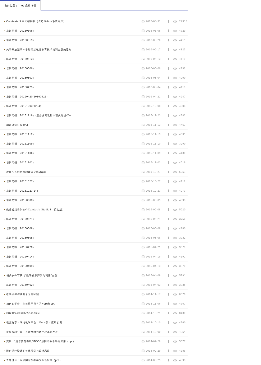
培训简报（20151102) (20, 162)
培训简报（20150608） (20, 200)
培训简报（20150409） (20, 266)
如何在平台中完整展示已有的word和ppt (30, 303)
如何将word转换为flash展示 (23, 313)
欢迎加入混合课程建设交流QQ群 (26, 171)
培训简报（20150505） (20, 237)
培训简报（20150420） (20, 247)
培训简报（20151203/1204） (24, 106)
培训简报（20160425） (20, 87)
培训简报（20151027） (20, 181)
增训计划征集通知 (17, 124)
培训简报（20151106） (20, 153)
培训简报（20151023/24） (23, 190)
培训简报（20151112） (20, 134)
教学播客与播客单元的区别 (22, 294)
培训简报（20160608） (20, 30)
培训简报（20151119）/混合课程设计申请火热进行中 (39, 115)
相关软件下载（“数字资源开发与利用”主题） (33, 275)
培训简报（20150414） (20, 256)
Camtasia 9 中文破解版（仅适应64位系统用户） (36, 21)
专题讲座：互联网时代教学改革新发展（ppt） (34, 360)
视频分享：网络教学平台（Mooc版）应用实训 (34, 322)
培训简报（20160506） (20, 68)
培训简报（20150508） (20, 228)
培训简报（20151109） (20, 143)
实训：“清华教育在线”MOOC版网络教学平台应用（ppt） (40, 341)
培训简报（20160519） (20, 40)
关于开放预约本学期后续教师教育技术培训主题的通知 (39, 49)
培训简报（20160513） (20, 59)
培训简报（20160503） (20, 77)
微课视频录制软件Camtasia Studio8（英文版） (35, 209)
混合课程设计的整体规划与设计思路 (28, 350)
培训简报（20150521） (20, 219)
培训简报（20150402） (20, 284)
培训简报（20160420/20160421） (27, 96)
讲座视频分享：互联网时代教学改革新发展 (32, 331)
